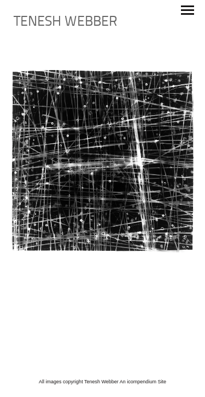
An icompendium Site (143, 381)
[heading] (66, 24)
